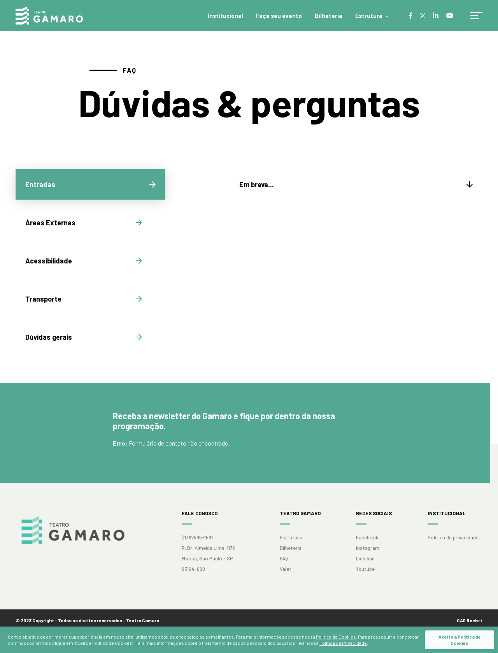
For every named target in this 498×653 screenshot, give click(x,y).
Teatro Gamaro (49, 15)
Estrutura (368, 15)
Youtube (365, 569)
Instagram (367, 548)
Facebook (367, 537)
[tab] (90, 184)
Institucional (225, 15)
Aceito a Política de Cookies (459, 640)
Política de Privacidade (343, 643)
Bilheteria (328, 15)
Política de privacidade (453, 537)
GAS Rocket (469, 620)
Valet (285, 569)
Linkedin (365, 558)
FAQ (284, 558)
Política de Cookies (336, 636)
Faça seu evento (279, 15)
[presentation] (90, 184)
